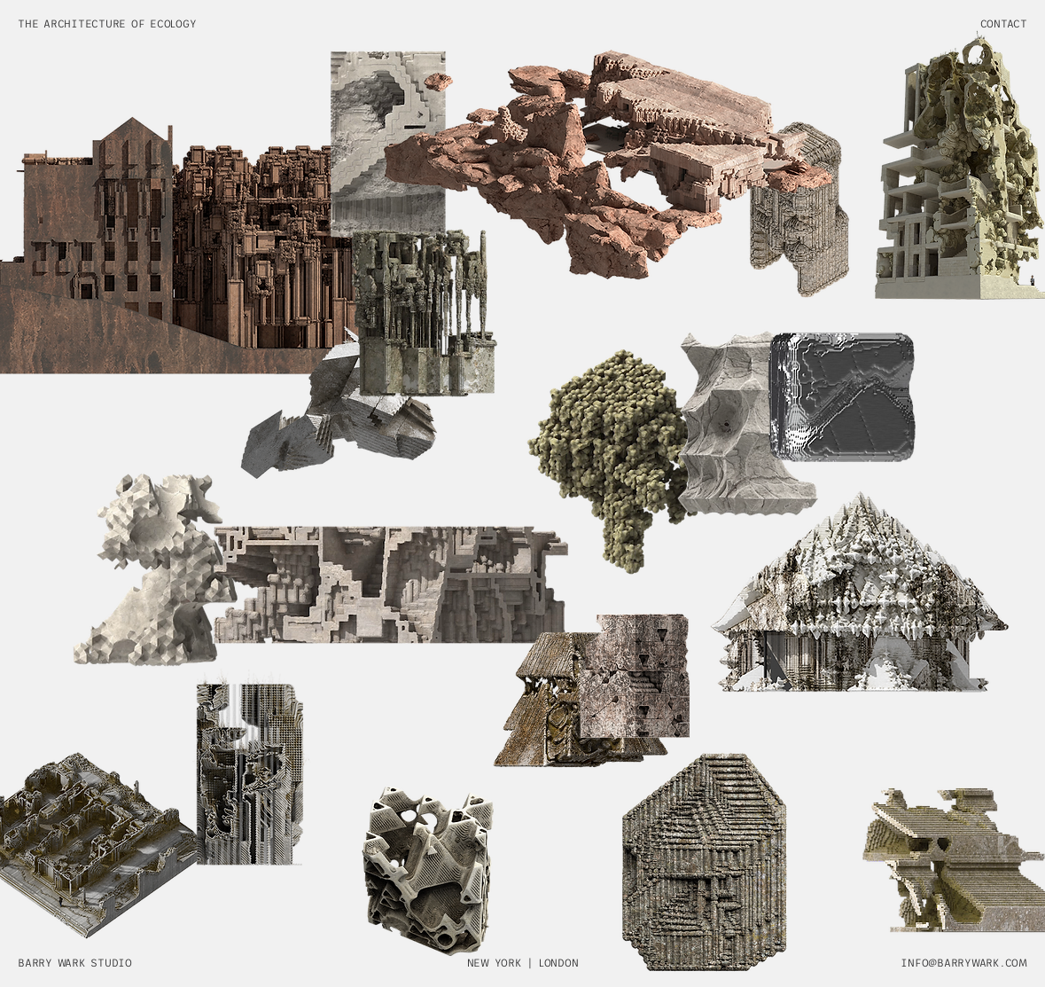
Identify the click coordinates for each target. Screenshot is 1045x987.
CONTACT (1003, 24)
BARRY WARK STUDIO (75, 963)
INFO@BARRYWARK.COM (964, 963)
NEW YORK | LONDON (523, 963)
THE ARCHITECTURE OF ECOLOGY (107, 24)
